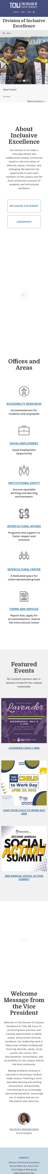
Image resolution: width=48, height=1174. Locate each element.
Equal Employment (24, 443)
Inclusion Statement (24, 205)
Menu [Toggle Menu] (7, 33)
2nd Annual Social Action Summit (24, 877)
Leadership (24, 221)
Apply (16, 12)
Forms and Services (24, 609)
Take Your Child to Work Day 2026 (24, 812)
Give (29, 12)
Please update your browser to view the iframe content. (24, 97)
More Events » (36, 101)
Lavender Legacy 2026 (24, 748)
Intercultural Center (24, 569)
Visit (23, 12)
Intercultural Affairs (24, 526)
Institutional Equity (24, 483)
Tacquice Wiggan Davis (24, 1129)
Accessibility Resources (24, 403)
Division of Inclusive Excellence (24, 23)
